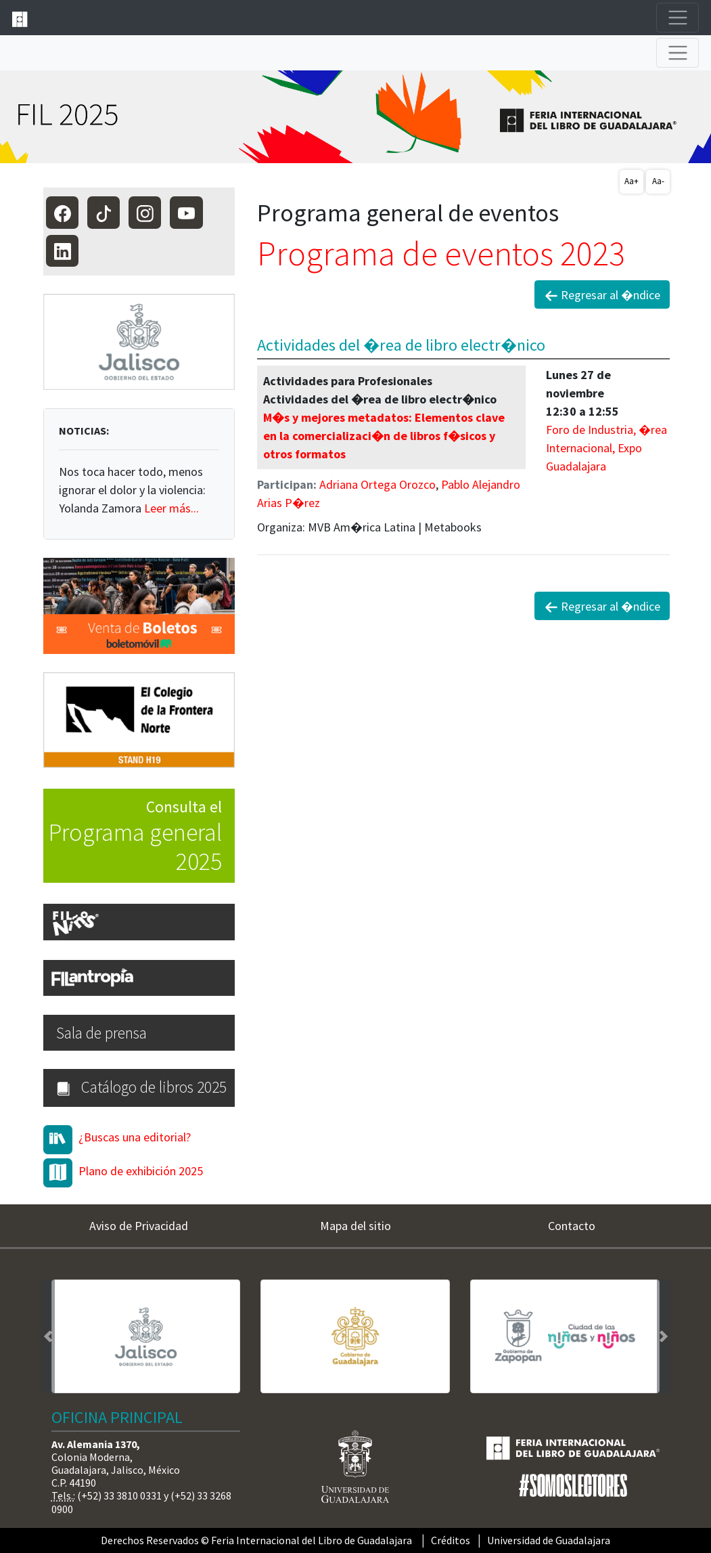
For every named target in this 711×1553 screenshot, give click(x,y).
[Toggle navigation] (677, 18)
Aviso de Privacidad (138, 1225)
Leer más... (171, 508)
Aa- (658, 181)
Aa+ (631, 181)
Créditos (450, 1540)
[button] (48, 1336)
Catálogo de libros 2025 (141, 1087)
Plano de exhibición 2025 (140, 1171)
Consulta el (132, 837)
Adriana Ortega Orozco (377, 484)
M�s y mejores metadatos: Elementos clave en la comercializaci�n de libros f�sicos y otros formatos (384, 436)
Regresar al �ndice (602, 295)
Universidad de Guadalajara (548, 1540)
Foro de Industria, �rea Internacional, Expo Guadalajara (606, 448)
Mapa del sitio (355, 1225)
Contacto (571, 1225)
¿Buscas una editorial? (134, 1137)
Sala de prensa (101, 1033)
